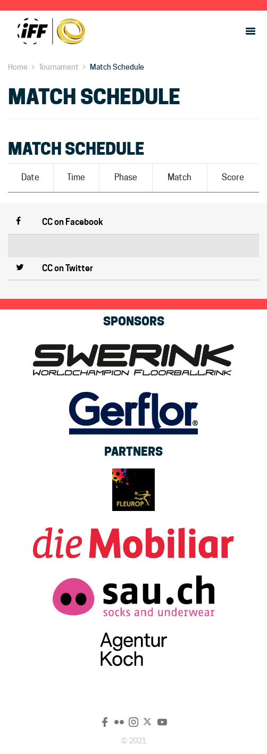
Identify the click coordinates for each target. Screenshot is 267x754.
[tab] (133, 222)
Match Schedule (117, 67)
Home (18, 67)
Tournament (59, 67)
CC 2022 (50, 30)
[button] (133, 222)
